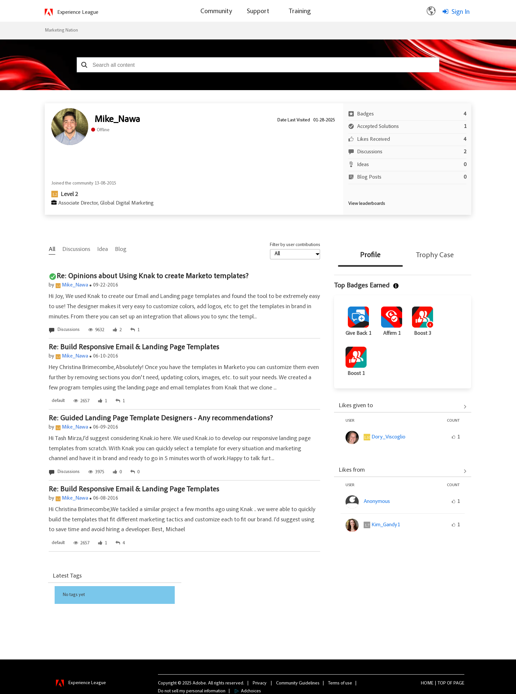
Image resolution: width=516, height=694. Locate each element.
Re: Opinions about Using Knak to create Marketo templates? (152, 276)
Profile (370, 255)
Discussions (76, 250)
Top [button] (442, 683)
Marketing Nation (61, 30)
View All (402, 406)
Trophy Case (435, 255)
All (52, 250)
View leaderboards (366, 204)
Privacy (260, 683)
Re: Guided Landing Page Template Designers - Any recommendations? (161, 418)
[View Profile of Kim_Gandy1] (386, 525)
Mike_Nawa (75, 285)
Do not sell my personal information (191, 691)
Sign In (461, 12)
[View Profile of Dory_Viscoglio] (388, 437)
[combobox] (258, 64)
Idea (102, 250)
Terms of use (340, 683)
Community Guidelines (298, 683)
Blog (120, 250)
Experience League (77, 12)
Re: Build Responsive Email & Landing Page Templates (134, 347)
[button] (84, 64)
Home (427, 683)
